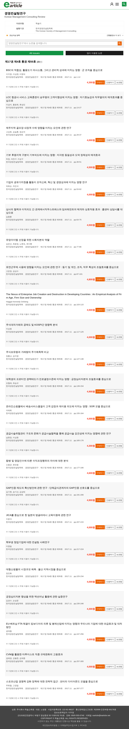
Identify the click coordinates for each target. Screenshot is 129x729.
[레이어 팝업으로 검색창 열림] (124, 4)
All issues (34, 53)
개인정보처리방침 (49, 725)
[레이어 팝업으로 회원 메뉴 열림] (112, 4)
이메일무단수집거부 (68, 725)
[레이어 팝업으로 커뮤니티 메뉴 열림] (117, 4)
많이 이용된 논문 (94, 53)
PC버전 (83, 725)
